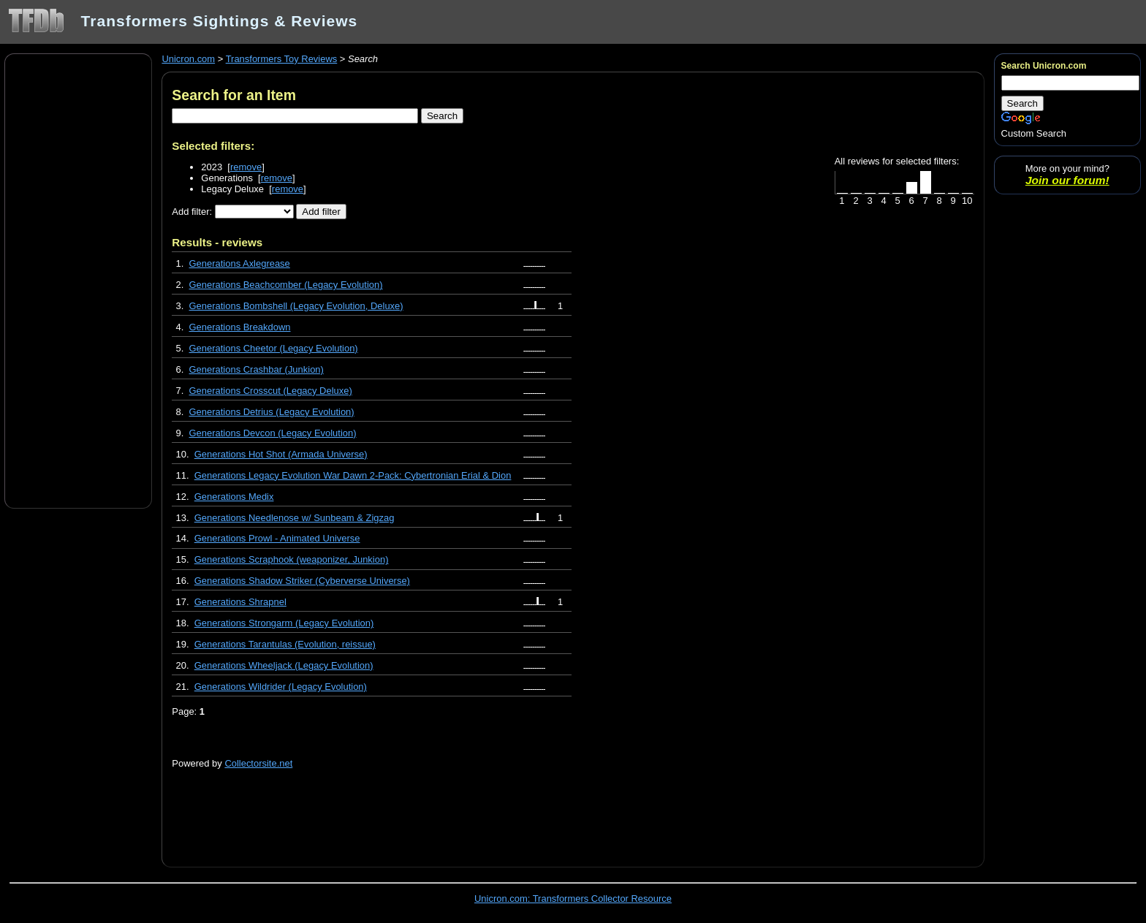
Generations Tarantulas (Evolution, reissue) (285, 644)
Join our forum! (1067, 180)
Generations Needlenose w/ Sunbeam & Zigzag (294, 517)
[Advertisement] (78, 280)
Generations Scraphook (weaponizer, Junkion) (291, 559)
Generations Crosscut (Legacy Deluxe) (270, 390)
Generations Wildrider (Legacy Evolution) (280, 686)
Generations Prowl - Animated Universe (277, 538)
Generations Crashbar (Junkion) (256, 369)
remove (246, 167)
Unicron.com (188, 58)
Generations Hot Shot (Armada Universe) (281, 454)
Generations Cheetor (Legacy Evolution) (273, 348)
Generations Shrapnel (240, 601)
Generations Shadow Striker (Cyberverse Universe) (302, 580)
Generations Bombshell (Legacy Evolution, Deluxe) (296, 305)
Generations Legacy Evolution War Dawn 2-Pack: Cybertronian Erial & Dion (353, 475)
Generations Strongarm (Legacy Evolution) (284, 623)
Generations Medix (234, 496)
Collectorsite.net (258, 763)
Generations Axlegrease (239, 263)
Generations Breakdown (240, 327)
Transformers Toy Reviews (282, 58)
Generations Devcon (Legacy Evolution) (273, 433)
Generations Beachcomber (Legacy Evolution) (286, 284)
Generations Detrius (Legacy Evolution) (271, 411)
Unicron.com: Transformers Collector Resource (573, 898)
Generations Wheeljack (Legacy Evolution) (283, 665)
